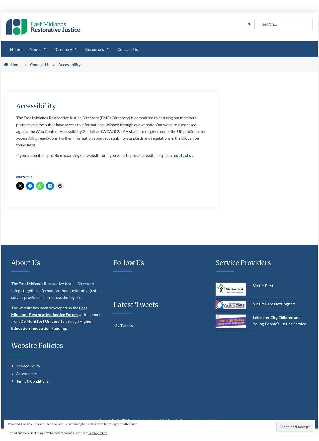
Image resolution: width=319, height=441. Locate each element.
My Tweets (123, 325)
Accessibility (26, 373)
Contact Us (127, 49)
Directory (63, 49)
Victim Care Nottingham (274, 304)
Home (15, 49)
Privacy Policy (28, 366)
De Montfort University (42, 321)
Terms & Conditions (32, 381)
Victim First (263, 285)
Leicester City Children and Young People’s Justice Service (279, 320)
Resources (94, 49)
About (35, 49)
